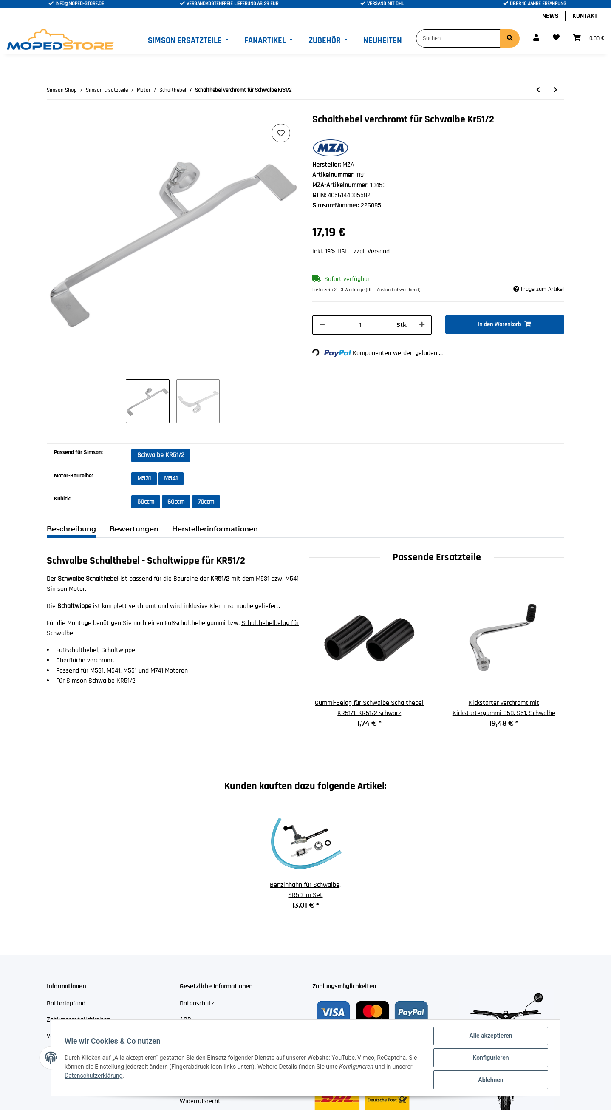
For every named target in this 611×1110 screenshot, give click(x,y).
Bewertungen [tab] (134, 529)
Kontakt (584, 15)
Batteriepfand (66, 1003)
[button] (536, 38)
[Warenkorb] (588, 38)
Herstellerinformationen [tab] (215, 529)
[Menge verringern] (322, 325)
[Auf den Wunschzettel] (281, 133)
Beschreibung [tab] (71, 529)
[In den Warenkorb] (505, 324)
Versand (379, 251)
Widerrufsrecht (200, 1101)
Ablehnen (490, 1079)
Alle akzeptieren (490, 1035)
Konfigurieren (490, 1057)
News (550, 15)
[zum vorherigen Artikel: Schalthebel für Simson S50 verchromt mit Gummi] (538, 90)
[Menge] (360, 325)
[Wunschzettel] (556, 38)
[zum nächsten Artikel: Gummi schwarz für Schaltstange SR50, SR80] (555, 90)
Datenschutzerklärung (93, 1075)
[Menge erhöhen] (422, 325)
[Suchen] (458, 38)
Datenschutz (197, 1003)
